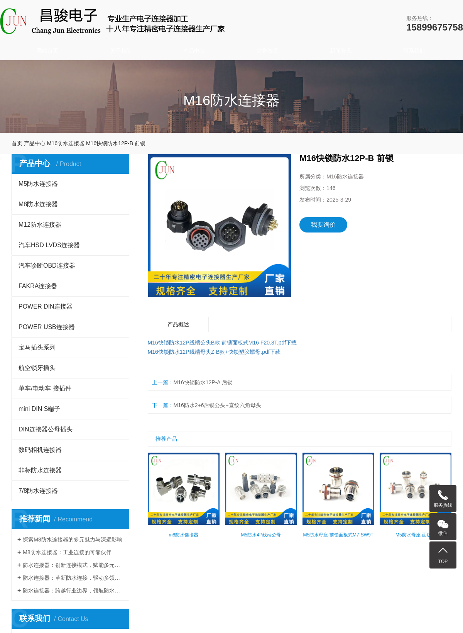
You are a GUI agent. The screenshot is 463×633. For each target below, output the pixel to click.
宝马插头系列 (37, 347)
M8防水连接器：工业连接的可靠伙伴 (67, 552)
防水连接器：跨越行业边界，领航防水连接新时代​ (73, 590)
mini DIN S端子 (39, 409)
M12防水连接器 (40, 224)
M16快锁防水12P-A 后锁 (203, 382)
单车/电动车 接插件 (45, 388)
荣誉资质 (267, 51)
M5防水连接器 (38, 183)
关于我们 (121, 51)
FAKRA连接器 (38, 286)
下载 (291, 342)
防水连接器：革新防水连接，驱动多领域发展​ (73, 578)
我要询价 (323, 224)
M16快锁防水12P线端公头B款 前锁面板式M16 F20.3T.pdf (217, 342)
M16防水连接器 (65, 143)
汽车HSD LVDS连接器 (49, 245)
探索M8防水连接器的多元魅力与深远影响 (72, 539)
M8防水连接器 (38, 204)
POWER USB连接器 (47, 327)
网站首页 (47, 51)
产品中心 (194, 51)
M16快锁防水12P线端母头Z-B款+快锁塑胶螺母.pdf (209, 352)
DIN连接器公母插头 (46, 429)
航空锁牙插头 (37, 368)
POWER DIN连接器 (46, 306)
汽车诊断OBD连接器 (47, 265)
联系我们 (414, 51)
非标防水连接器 (40, 470)
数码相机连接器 (40, 449)
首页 (17, 143)
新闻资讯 (340, 51)
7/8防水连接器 (38, 490)
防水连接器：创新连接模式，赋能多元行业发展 (73, 565)
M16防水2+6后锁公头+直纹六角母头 (217, 405)
